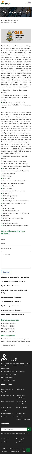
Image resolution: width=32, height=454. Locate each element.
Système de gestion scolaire (10, 306)
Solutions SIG (20, 389)
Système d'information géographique (13, 281)
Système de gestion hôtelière (11, 301)
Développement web (7, 401)
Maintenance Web (21, 407)
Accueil (3, 20)
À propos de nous (13, 20)
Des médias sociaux (7, 417)
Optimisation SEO (21, 413)
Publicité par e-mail (7, 413)
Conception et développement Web (12, 314)
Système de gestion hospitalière (11, 297)
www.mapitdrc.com (9, 380)
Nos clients (26, 451)
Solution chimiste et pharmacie (11, 310)
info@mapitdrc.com (9, 329)
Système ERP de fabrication (10, 286)
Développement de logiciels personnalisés (15, 277)
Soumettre (6, 272)
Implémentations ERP (7, 395)
